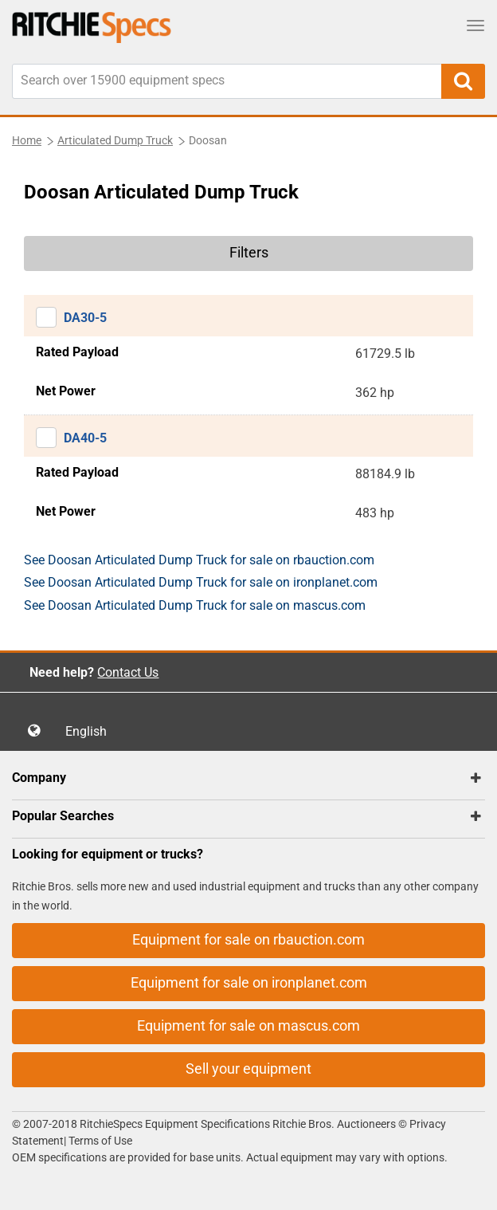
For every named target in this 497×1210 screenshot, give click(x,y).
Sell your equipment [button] (248, 1068)
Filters (248, 252)
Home (26, 140)
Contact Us (127, 672)
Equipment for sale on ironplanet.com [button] (249, 982)
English (90, 731)
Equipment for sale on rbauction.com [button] (248, 939)
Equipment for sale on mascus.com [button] (248, 1025)
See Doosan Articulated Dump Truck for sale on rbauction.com (199, 560)
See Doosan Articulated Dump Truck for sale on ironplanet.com (201, 582)
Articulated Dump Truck (115, 140)
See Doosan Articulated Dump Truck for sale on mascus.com (195, 605)
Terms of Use (99, 1140)
